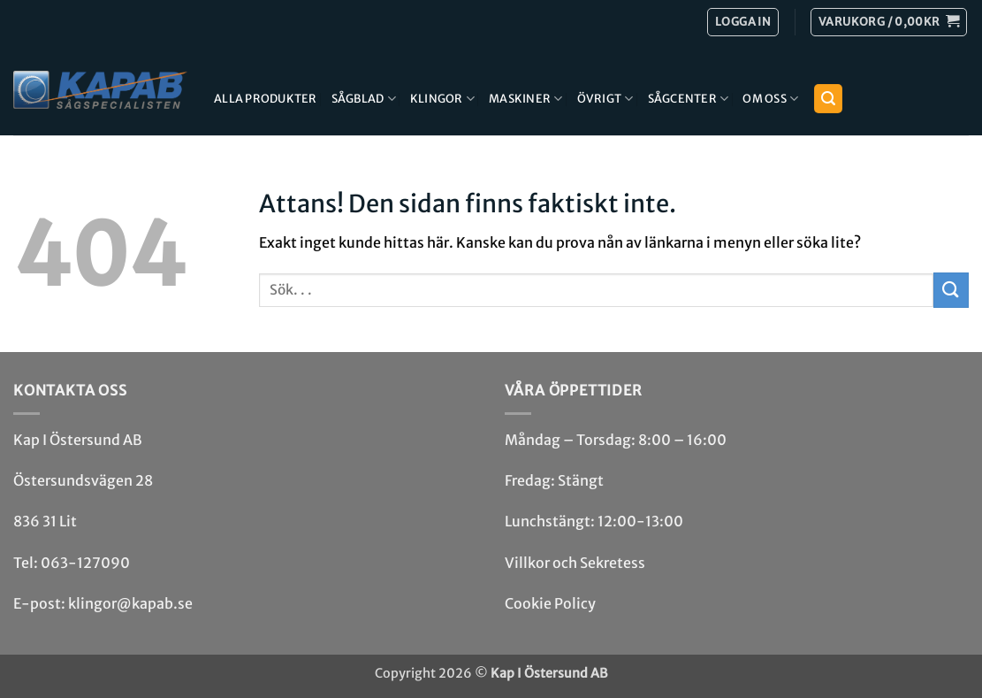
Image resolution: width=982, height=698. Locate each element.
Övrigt (605, 98)
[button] (889, 22)
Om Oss (770, 98)
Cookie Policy (550, 603)
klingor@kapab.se (130, 603)
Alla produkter (265, 98)
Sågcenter (688, 98)
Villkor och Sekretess (575, 562)
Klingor (442, 98)
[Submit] (951, 289)
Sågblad (363, 98)
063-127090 (85, 562)
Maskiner (526, 98)
